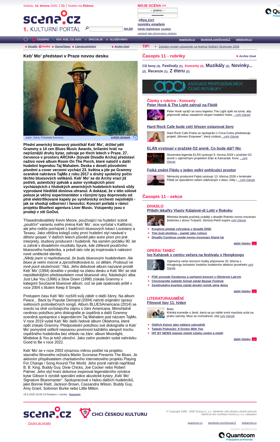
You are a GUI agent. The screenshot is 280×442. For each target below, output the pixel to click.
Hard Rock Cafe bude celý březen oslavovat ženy (190, 127)
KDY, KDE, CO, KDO (68, 39)
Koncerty (75, 394)
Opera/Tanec (62, 46)
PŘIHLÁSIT (146, 20)
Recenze (157, 71)
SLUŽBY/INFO (118, 39)
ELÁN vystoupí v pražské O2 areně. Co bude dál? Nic (194, 148)
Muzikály (217, 65)
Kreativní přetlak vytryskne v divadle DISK (181, 229)
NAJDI (128, 29)
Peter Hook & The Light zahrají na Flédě (182, 105)
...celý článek (242, 115)
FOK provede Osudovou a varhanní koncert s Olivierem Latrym (196, 277)
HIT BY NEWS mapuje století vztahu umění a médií (187, 333)
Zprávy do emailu (39, 423)
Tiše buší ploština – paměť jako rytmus (179, 233)
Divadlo (32, 46)
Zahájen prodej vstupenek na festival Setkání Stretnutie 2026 (199, 46)
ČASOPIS (43, 39)
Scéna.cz (31, 12)
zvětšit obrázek (120, 137)
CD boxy (151, 66)
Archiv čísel (122, 46)
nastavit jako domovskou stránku (157, 33)
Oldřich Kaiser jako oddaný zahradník (178, 324)
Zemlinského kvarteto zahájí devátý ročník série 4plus (190, 285)
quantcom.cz (187, 39)
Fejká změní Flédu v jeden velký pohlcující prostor (191, 170)
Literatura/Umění (85, 46)
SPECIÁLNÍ (96, 39)
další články (242, 243)
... (254, 243)
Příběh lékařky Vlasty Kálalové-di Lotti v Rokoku (189, 210)
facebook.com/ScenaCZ (215, 39)
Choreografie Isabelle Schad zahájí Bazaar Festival (188, 281)
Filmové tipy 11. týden (166, 303)
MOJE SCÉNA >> (152, 5)
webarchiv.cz (244, 39)
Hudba (46, 46)
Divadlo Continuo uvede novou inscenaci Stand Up (188, 237)
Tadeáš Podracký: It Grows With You (177, 329)
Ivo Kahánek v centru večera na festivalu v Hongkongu (195, 255)
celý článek (238, 220)
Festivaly (172, 66)
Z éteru (180, 70)
